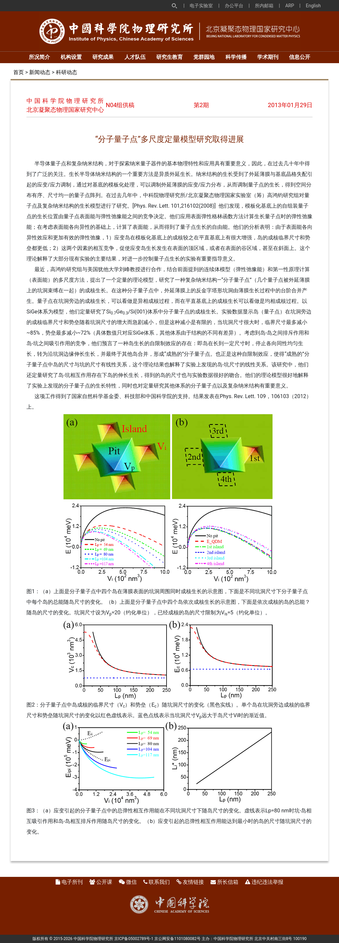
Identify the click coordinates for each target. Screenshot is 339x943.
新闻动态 (39, 72)
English (313, 5)
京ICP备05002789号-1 (134, 938)
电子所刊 (72, 882)
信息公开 (299, 57)
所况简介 (39, 57)
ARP (289, 5)
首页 (18, 72)
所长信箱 (227, 882)
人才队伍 (135, 57)
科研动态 (66, 72)
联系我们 (159, 882)
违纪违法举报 (267, 882)
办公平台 (234, 5)
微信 (131, 882)
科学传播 (236, 57)
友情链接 (193, 882)
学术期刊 (267, 57)
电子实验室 (201, 5)
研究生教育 (169, 57)
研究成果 (103, 57)
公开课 (104, 882)
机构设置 (71, 57)
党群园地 (204, 57)
